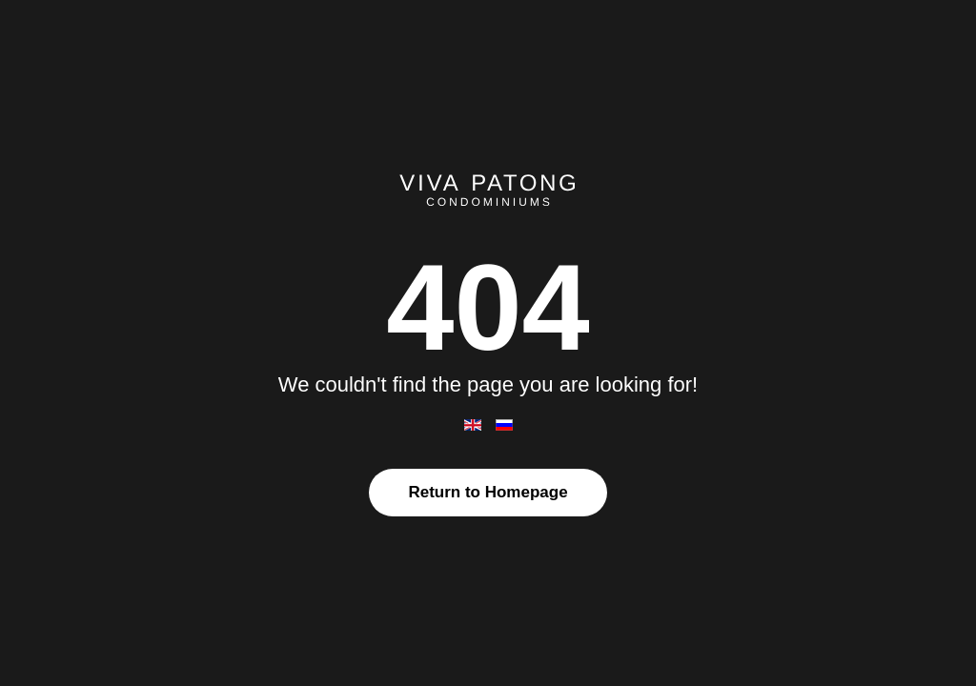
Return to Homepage (487, 492)
